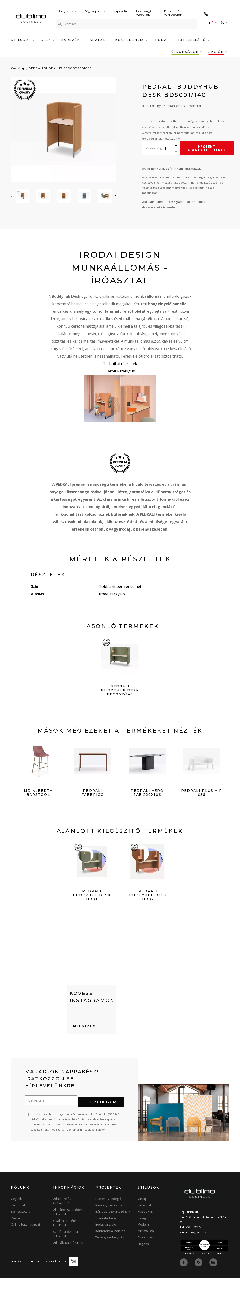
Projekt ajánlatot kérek (207, 148)
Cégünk (16, 1212)
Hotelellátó (192, 40)
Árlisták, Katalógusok (68, 1256)
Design (142, 1231)
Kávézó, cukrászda (109, 1218)
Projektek (67, 11)
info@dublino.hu (199, 1245)
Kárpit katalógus (120, 371)
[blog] (213, 1275)
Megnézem (81, 1041)
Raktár (15, 1231)
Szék (48, 40)
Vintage (143, 1212)
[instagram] (199, 1275)
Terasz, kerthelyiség (109, 1250)
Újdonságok (186, 52)
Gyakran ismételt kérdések (65, 1236)
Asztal (99, 40)
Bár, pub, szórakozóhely (112, 1224)
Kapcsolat (120, 11)
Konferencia (131, 40)
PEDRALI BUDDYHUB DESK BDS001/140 (60, 68)
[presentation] (12, 196)
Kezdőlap (18, 68)
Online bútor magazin (26, 1237)
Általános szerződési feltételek (68, 1225)
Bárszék (72, 40)
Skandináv (145, 1250)
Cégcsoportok (94, 11)
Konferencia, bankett (110, 1244)
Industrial (144, 1218)
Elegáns (143, 1257)
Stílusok (22, 40)
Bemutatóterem (22, 1224)
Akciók (217, 52)
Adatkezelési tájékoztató (62, 1214)
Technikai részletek (120, 363)
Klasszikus (145, 1224)
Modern (143, 1237)
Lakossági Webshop (143, 12)
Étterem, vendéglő (108, 1212)
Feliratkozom (101, 1115)
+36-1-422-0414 (195, 1240)
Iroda (162, 40)
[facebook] (184, 1275)
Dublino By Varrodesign (173, 12)
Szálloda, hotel (105, 1231)
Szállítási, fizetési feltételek (65, 1247)
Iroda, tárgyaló (105, 1237)
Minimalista (146, 1244)
